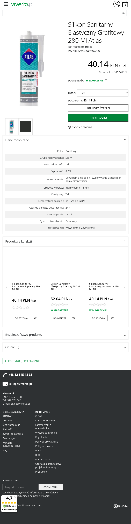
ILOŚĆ (72, 93)
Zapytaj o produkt (82, 127)
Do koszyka (98, 118)
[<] (7, 286)
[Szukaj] (123, 13)
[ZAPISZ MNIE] (51, 487)
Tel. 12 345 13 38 (12, 396)
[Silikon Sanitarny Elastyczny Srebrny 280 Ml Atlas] (66, 286)
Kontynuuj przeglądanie (22, 361)
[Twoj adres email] (21, 487)
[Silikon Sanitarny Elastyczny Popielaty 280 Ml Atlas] (26, 286)
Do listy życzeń (98, 108)
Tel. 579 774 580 (12, 400)
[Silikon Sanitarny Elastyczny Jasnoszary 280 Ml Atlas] (104, 286)
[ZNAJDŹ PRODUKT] (61, 13)
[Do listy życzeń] (35, 318)
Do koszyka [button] (21, 318)
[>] (123, 286)
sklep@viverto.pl (20, 384)
